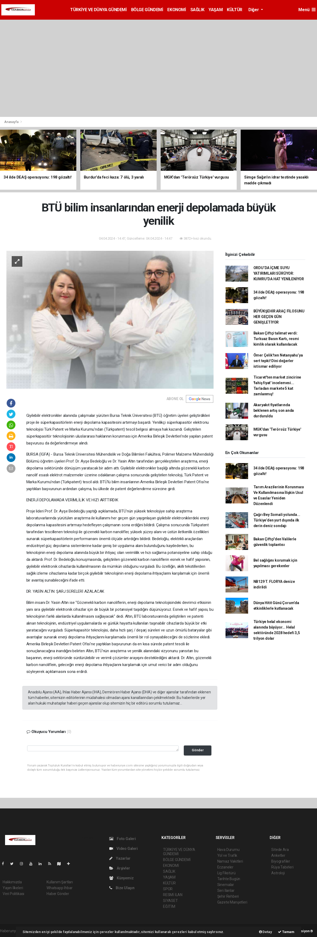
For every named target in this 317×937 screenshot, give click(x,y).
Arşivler (119, 868)
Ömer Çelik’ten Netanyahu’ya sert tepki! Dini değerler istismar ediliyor (278, 360)
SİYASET (170, 900)
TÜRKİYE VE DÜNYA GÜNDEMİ (98, 9)
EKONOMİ (176, 9)
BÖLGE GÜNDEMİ (147, 9)
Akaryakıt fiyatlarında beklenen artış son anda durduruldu (273, 410)
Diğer (254, 9)
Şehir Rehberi (228, 896)
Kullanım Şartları (60, 882)
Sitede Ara (280, 849)
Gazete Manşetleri (232, 902)
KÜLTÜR (234, 9)
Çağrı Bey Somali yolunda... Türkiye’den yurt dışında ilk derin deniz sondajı (276, 520)
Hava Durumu (228, 849)
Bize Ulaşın (122, 888)
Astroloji (278, 873)
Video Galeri (123, 848)
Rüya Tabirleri (282, 867)
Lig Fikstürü (226, 873)
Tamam (286, 932)
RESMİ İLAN (172, 895)
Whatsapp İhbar (59, 888)
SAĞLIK (197, 9)
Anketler (278, 855)
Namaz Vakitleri (230, 861)
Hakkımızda (12, 882)
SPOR (168, 889)
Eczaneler (225, 867)
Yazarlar (119, 858)
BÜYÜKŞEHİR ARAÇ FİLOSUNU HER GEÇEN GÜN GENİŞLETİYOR (279, 316)
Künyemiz (121, 878)
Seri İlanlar (226, 890)
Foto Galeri (122, 839)
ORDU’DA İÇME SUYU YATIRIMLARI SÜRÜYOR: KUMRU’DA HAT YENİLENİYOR (278, 273)
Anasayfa (11, 122)
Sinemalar (225, 885)
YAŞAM (215, 9)
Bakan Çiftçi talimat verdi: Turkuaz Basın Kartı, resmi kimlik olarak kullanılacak (276, 338)
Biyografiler (280, 861)
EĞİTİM (169, 906)
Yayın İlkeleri (13, 888)
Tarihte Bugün (228, 879)
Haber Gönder (58, 894)
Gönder (198, 750)
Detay (265, 932)
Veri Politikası (13, 894)
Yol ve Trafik (227, 855)
